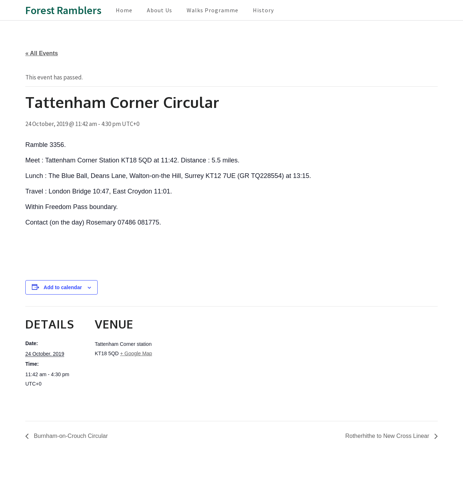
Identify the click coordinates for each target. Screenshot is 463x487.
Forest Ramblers (63, 10)
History (263, 10)
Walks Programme (212, 10)
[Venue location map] (202, 356)
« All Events (41, 53)
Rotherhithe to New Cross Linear (388, 436)
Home (124, 10)
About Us (159, 10)
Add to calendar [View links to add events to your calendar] (63, 287)
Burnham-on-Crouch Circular (70, 436)
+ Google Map (136, 353)
